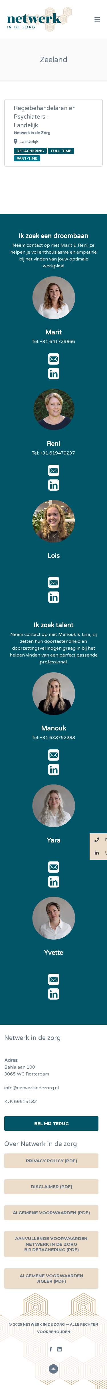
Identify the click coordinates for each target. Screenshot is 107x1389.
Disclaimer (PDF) (51, 1186)
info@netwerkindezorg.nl (31, 1088)
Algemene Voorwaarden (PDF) (51, 1212)
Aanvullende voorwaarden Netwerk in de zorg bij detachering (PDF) (51, 1244)
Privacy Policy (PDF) (51, 1160)
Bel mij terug (51, 1123)
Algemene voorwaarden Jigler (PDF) (51, 1278)
